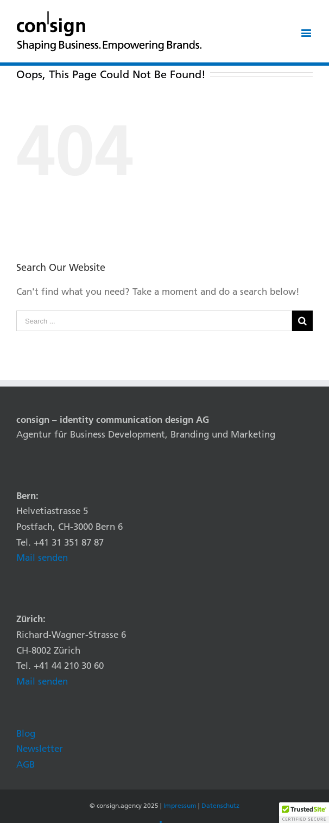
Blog (25, 733)
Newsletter (39, 748)
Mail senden (42, 557)
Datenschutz (220, 805)
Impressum (180, 805)
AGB (25, 764)
